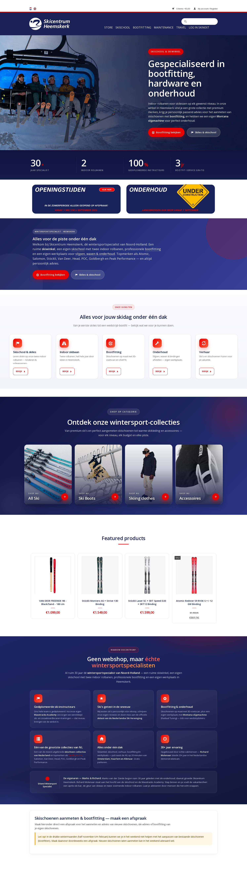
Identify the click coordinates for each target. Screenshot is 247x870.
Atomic (79, 755)
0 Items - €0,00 (181, 8)
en (35, 8)
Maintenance (163, 27)
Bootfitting (142, 27)
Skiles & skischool (203, 132)
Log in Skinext (199, 27)
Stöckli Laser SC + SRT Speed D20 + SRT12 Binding (147, 602)
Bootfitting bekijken (166, 132)
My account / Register (206, 8)
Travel (181, 27)
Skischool (123, 27)
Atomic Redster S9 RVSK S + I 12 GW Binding (194, 602)
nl (30, 8)
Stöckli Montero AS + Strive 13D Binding (100, 602)
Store (108, 27)
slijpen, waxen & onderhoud (95, 254)
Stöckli (72, 755)
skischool (78, 249)
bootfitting (153, 249)
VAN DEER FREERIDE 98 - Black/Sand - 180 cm (52, 602)
